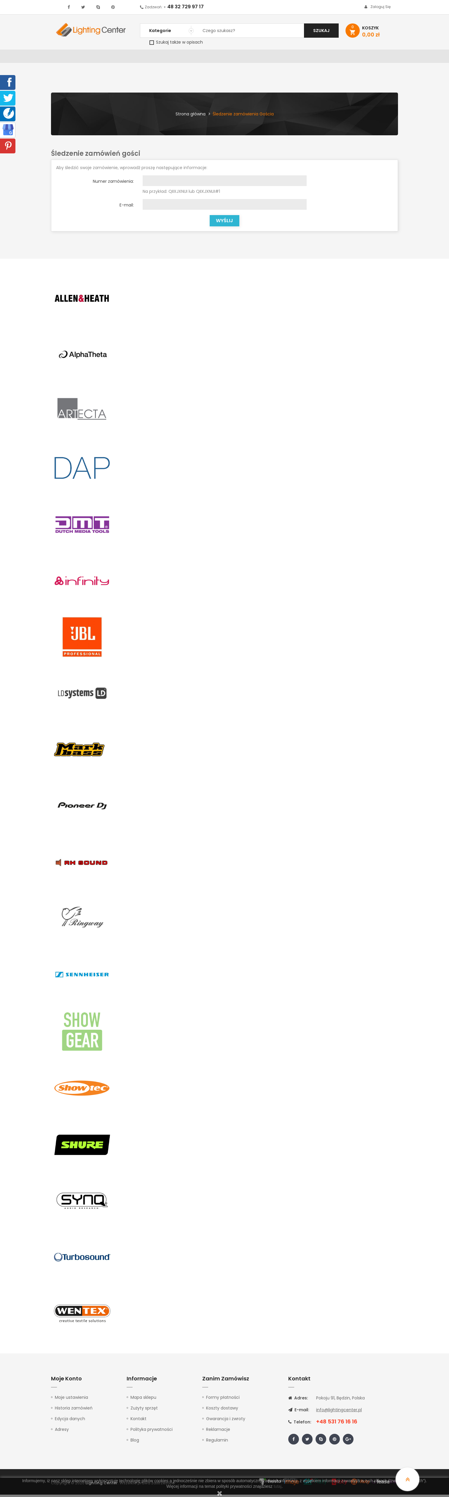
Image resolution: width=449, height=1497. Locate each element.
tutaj (277, 1486)
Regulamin (217, 1442)
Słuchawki (296, 58)
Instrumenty (204, 58)
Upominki (346, 58)
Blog (134, 1442)
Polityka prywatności (151, 1432)
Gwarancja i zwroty (225, 1421)
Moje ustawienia (71, 1400)
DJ (124, 58)
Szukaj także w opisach (176, 42)
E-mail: (127, 207)
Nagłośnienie (149, 58)
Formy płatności (223, 1400)
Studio (235, 58)
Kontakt (375, 58)
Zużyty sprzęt (144, 1410)
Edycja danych (70, 1421)
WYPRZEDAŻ (66, 58)
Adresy (62, 1432)
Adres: (298, 1400)
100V (177, 58)
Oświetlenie (100, 58)
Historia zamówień (74, 1410)
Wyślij (224, 223)
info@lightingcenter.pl (339, 1412)
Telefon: (299, 1424)
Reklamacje (218, 1432)
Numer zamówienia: (113, 184)
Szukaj (321, 31)
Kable (322, 58)
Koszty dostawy (222, 1410)
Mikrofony (263, 58)
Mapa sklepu (143, 1400)
